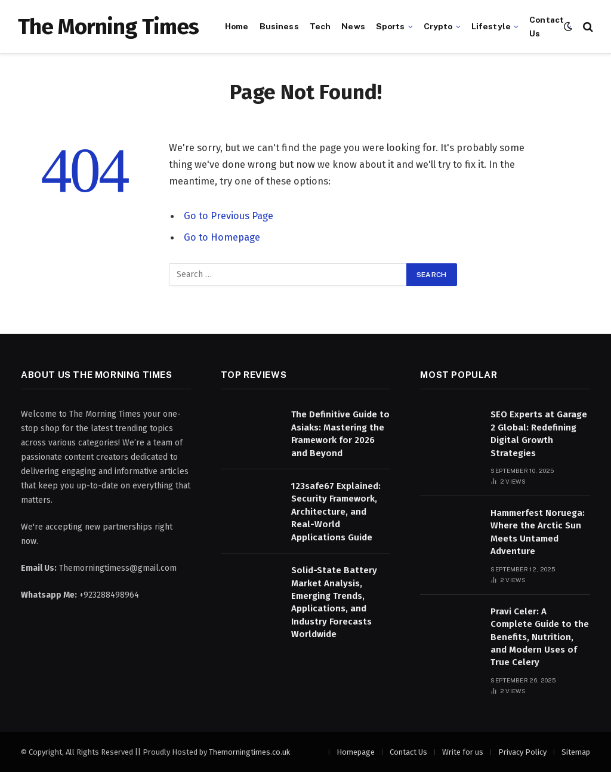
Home (237, 26)
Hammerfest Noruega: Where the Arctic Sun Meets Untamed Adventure (537, 532)
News (353, 26)
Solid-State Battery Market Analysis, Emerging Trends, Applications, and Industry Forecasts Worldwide (334, 602)
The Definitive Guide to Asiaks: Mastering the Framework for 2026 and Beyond (340, 433)
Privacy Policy (522, 752)
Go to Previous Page (228, 216)
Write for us (462, 752)
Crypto (438, 26)
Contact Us (546, 26)
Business (279, 26)
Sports (390, 26)
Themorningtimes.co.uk (249, 752)
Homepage (356, 752)
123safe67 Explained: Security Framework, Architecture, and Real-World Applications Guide (336, 512)
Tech (320, 26)
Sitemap (575, 752)
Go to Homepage (222, 237)
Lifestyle (491, 26)
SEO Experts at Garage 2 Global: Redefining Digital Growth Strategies (538, 433)
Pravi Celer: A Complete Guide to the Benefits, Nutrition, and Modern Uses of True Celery (539, 637)
